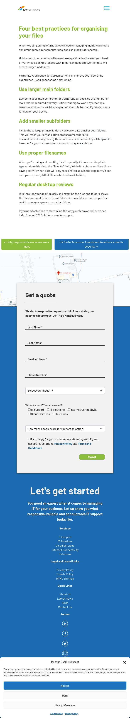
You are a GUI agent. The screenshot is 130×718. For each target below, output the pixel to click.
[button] (124, 662)
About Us (65, 594)
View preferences (65, 705)
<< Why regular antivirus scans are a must (26, 244)
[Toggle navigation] (107, 8)
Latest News (65, 598)
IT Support (65, 537)
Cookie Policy (56, 713)
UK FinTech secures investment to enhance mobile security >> (91, 244)
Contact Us (65, 607)
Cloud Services (65, 545)
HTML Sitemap (65, 578)
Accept (65, 685)
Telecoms (65, 554)
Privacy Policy (71, 713)
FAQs (65, 602)
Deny (65, 695)
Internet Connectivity (65, 549)
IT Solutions (65, 541)
